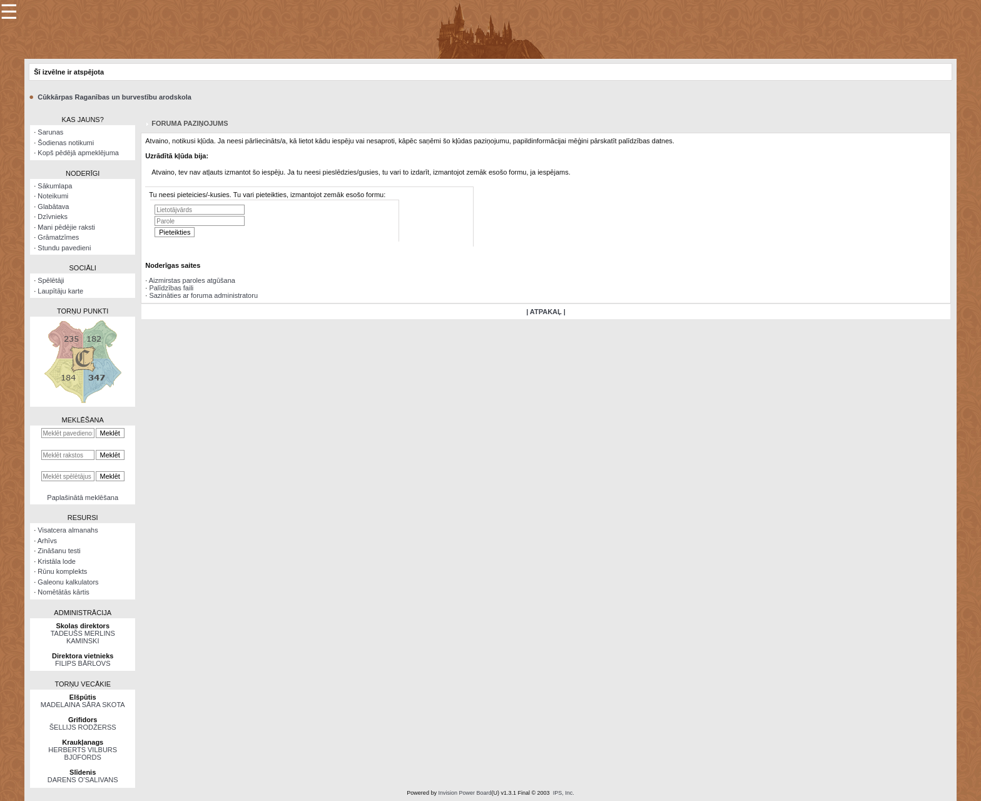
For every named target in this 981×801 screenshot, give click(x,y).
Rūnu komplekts (62, 571)
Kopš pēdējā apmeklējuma (78, 152)
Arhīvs (47, 540)
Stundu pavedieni (64, 248)
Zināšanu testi (59, 550)
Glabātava (53, 206)
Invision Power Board (464, 793)
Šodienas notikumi (66, 142)
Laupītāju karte (60, 291)
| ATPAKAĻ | (546, 311)
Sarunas (50, 132)
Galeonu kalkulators (68, 582)
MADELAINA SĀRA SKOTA (83, 704)
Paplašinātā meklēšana (82, 497)
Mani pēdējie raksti (66, 227)
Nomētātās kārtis (63, 592)
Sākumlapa (55, 186)
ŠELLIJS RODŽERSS (82, 727)
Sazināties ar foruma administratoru (203, 295)
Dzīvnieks (53, 216)
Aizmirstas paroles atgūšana (192, 280)
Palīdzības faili (171, 288)
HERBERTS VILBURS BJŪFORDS (82, 753)
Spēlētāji (51, 280)
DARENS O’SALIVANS (83, 779)
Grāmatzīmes (58, 237)
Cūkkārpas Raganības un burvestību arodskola (114, 97)
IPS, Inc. (563, 793)
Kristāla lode (57, 561)
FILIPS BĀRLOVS (83, 663)
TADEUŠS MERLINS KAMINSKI (83, 637)
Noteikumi (53, 196)
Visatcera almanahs (68, 530)
